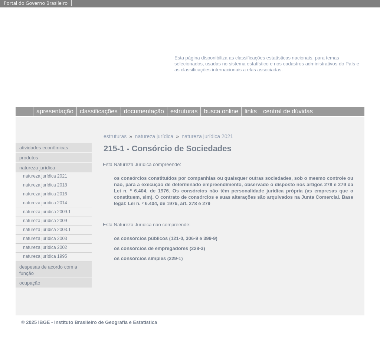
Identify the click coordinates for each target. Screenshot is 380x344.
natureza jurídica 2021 (207, 136)
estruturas (115, 136)
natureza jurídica (154, 136)
